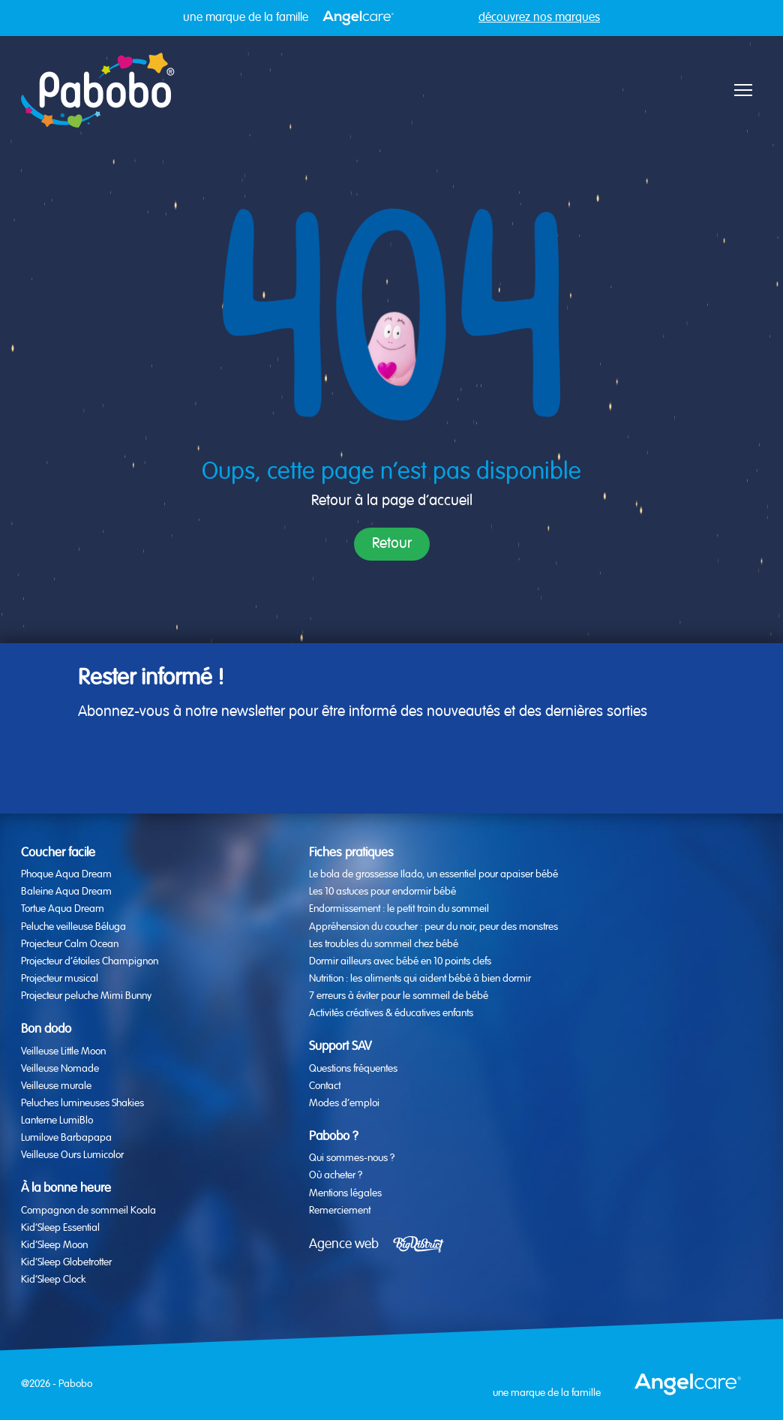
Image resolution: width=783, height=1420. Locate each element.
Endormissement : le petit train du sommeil (399, 909)
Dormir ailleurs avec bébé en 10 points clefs (400, 961)
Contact (324, 1086)
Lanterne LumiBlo (57, 1120)
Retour (392, 544)
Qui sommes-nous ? (351, 1158)
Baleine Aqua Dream (66, 891)
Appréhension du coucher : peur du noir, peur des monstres (433, 927)
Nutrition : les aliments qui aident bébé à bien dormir (420, 978)
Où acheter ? (335, 1175)
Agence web (344, 1244)
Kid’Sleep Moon (54, 1245)
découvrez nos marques (539, 18)
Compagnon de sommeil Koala (88, 1210)
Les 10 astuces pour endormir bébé (382, 891)
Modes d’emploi (344, 1103)
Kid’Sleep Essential (60, 1228)
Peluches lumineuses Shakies (82, 1103)
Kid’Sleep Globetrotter (66, 1262)
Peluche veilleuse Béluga (73, 927)
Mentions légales (345, 1193)
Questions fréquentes (353, 1068)
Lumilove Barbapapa (66, 1138)
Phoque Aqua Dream (66, 874)
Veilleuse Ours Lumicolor (72, 1155)
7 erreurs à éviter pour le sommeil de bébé (398, 996)
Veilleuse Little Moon (63, 1051)
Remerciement (339, 1210)
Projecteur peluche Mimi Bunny (86, 996)
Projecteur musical (59, 978)
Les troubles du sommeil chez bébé (383, 944)
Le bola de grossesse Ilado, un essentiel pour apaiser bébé (433, 874)
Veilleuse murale (56, 1086)
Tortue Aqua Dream (62, 909)
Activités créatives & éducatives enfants (391, 1013)
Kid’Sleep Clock (53, 1279)
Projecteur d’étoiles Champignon (89, 961)
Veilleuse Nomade (60, 1068)
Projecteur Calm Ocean (69, 944)
